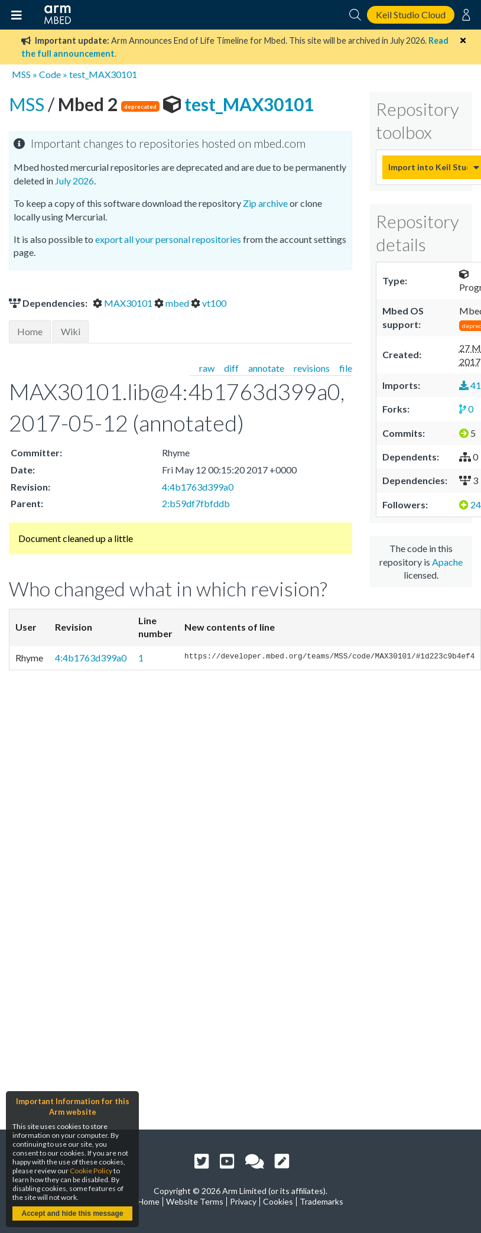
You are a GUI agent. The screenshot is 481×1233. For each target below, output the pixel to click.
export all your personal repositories (168, 239)
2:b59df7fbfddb (196, 503)
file (345, 368)
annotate (266, 368)
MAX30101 (123, 303)
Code (50, 74)
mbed (172, 303)
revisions (312, 368)
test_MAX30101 (103, 74)
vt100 (208, 303)
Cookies (278, 1201)
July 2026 (74, 180)
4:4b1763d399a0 (197, 486)
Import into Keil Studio (427, 167)
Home (30, 331)
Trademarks (321, 1201)
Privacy (243, 1201)
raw (206, 368)
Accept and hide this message (72, 1213)
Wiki (70, 331)
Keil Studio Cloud (411, 14)
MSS (21, 74)
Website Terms (194, 1201)
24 (470, 504)
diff (231, 368)
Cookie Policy (91, 1170)
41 (470, 385)
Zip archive (265, 203)
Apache (447, 561)
